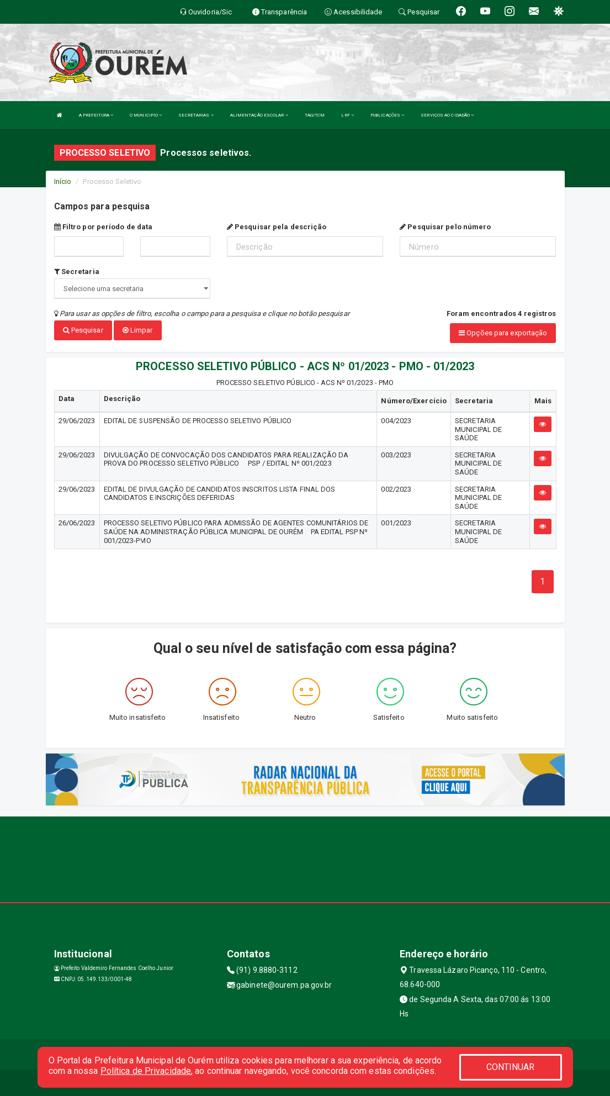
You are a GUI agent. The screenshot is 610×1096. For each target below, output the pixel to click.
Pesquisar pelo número (445, 227)
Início (63, 181)
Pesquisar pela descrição (277, 227)
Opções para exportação (503, 333)
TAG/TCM (315, 115)
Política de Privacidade (145, 1071)
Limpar (138, 330)
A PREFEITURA (96, 115)
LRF (347, 115)
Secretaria (76, 271)
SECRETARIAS (195, 115)
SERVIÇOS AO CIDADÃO (447, 115)
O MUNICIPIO (146, 115)
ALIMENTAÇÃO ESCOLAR (259, 115)
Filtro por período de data (103, 227)
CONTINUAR (510, 1067)
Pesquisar (83, 330)
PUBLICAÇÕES (387, 115)
